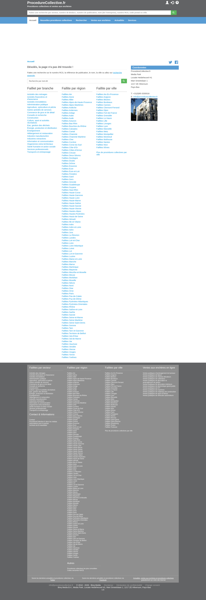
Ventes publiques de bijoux (152, 375)
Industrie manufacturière (38, 136)
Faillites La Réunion (70, 235)
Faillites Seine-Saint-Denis (73, 323)
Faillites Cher (67, 139)
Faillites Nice (102, 145)
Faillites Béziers (103, 99)
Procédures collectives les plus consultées (82, 568)
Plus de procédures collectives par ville (119, 431)
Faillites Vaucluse (69, 344)
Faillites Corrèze (69, 142)
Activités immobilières (36, 102)
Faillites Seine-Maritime (72, 320)
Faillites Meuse (68, 275)
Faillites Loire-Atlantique (72, 246)
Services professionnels (37, 149)
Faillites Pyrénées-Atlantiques (75, 301)
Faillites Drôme (68, 163)
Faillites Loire (67, 243)
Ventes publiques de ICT (151, 388)
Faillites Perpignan (111, 414)
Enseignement (33, 131)
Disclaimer (108, 585)
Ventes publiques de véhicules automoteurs (158, 395)
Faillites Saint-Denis (112, 420)
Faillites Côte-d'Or (70, 147)
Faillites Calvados (69, 129)
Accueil (32, 20)
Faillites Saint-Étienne (112, 421)
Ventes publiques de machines (154, 390)
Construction (32, 118)
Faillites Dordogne (70, 158)
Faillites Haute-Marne (71, 200)
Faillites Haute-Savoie (71, 206)
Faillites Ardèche (69, 107)
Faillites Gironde (69, 182)
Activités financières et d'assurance (37, 98)
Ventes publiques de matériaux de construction (159, 392)
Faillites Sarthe (68, 312)
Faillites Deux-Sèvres (71, 155)
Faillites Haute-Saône (71, 203)
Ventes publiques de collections (154, 379)
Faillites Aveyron (69, 121)
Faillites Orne (67, 291)
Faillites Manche (69, 261)
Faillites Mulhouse (104, 139)
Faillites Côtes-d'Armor (72, 150)
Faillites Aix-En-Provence (107, 94)
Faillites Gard (67, 176)
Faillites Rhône (68, 307)
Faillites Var (67, 341)
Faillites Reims (110, 416)
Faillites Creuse (68, 153)
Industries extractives (36, 138)
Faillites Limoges (103, 123)
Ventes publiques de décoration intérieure (157, 384)
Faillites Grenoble (104, 115)
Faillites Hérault (68, 219)
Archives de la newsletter (38, 425)
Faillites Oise (67, 288)
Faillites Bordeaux (104, 102)
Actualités (119, 20)
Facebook (103, 580)
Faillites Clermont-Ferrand (107, 107)
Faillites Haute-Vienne (71, 208)
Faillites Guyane (69, 187)
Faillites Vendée (69, 346)
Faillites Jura (67, 232)
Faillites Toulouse (111, 427)
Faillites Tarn (67, 328)
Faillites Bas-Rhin (69, 123)
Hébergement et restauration (40, 133)
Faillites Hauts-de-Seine (72, 216)
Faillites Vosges (69, 352)
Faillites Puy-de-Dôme (71, 299)
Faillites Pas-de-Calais (72, 296)
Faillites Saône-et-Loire (72, 309)
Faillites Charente (69, 134)
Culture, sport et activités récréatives (42, 390)
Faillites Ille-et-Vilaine (71, 222)
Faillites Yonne (68, 354)
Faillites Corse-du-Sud (71, 145)
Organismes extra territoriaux (40, 144)
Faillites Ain (67, 94)
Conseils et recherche (37, 115)
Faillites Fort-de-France (106, 113)
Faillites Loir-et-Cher (71, 240)
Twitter (52, 580)
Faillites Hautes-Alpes (71, 211)
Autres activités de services (39, 110)
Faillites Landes (69, 238)
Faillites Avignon (103, 97)
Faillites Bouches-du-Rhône (74, 126)
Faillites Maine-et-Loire (72, 259)
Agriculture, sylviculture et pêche (41, 107)
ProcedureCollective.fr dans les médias (43, 422)
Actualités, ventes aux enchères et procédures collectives (153, 578)
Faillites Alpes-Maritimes (72, 105)
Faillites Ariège (68, 113)
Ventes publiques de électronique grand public (159, 386)
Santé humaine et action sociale (41, 146)
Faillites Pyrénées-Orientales (74, 304)
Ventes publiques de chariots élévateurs (157, 377)
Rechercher (81, 20)
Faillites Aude (68, 118)
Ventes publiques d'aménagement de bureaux (159, 373)
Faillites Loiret (68, 248)
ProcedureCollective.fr (46, 3)
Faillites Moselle (69, 280)
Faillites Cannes (103, 105)
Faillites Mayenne (69, 269)
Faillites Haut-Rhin (70, 190)
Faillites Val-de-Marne (71, 339)
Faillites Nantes (103, 142)
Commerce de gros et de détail (40, 112)
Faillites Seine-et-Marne (72, 317)
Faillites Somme (69, 325)
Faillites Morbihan (69, 277)
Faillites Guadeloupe (71, 184)
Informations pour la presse (39, 423)
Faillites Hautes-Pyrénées (73, 214)
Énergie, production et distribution (42, 128)
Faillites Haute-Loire (70, 198)
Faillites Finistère (69, 174)
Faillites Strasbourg (112, 423)
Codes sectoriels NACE (75, 570)
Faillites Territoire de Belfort (74, 333)
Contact (32, 420)
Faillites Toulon (110, 425)
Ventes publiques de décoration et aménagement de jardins (155, 381)
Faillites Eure (67, 169)
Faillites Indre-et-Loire (71, 227)
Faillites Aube (68, 115)
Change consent (152, 585)
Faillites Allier (67, 99)
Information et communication (40, 141)
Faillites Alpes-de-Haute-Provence (77, 102)
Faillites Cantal (68, 131)
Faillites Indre (68, 224)
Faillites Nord (67, 285)
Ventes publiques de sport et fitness (155, 394)
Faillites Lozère (68, 256)
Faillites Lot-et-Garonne (72, 254)
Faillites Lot (67, 251)
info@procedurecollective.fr (145, 97)
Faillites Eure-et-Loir (71, 171)
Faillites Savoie (68, 315)
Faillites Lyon (102, 126)
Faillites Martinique (70, 267)
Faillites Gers (67, 179)
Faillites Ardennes (69, 110)
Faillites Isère (67, 230)
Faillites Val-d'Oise (70, 336)
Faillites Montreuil (104, 137)
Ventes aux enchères (101, 20)
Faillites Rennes (110, 418)
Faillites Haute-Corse (71, 192)
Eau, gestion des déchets (38, 125)
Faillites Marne (68, 264)
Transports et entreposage (39, 152)
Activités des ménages (37, 94)
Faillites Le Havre (104, 118)
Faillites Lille (101, 121)
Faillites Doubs (68, 161)
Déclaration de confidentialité (129, 585)
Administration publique (37, 104)
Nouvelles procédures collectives (56, 20)
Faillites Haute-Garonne (72, 195)
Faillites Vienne (68, 349)
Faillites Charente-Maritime (74, 137)
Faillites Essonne (69, 166)
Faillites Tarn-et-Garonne (73, 331)
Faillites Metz (102, 131)
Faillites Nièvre (68, 283)
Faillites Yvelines (69, 357)
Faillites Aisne (68, 97)
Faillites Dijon (102, 110)
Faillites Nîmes (102, 147)
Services (132, 20)
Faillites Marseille (104, 129)
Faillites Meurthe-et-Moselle (74, 272)
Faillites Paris (68, 293)
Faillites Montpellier (104, 134)
